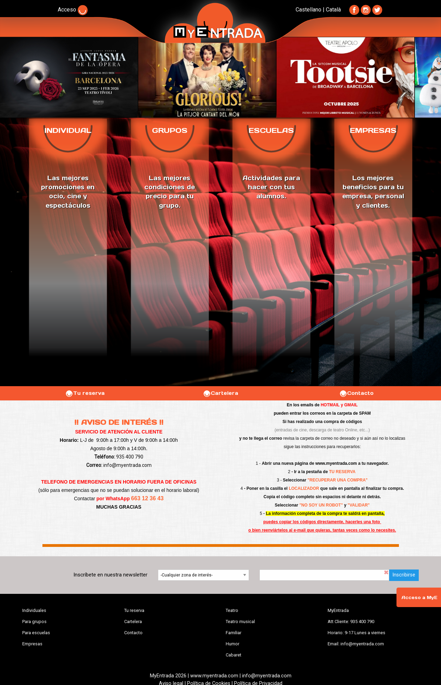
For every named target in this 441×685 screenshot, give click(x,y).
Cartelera (220, 393)
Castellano (308, 9)
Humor (232, 643)
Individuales (34, 610)
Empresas (32, 643)
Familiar (233, 632)
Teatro (232, 610)
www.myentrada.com (336, 463)
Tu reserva (85, 393)
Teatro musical (240, 621)
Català (333, 9)
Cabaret (233, 655)
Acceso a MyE (419, 597)
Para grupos (34, 621)
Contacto (356, 393)
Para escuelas (36, 632)
